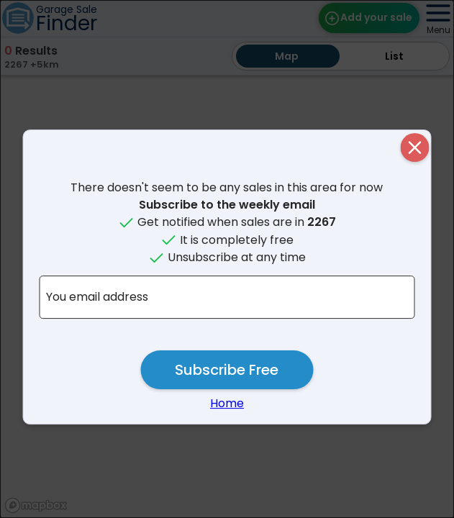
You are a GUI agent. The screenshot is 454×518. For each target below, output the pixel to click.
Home (227, 403)
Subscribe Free (226, 370)
